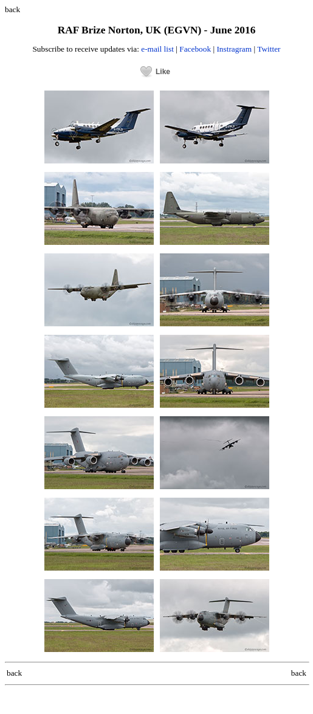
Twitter (268, 48)
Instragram (234, 48)
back (12, 9)
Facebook (195, 48)
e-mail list (157, 48)
